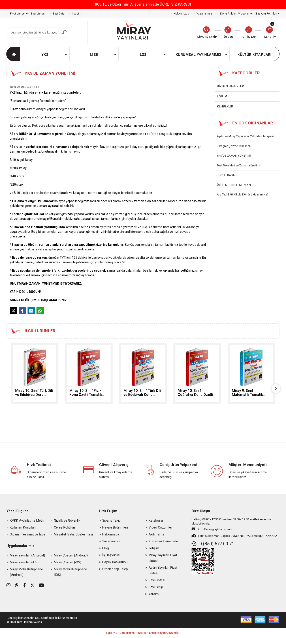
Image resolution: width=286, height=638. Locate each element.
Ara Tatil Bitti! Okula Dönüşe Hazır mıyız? (243, 194)
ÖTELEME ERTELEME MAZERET (237, 185)
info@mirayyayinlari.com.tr (212, 529)
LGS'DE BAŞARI (227, 175)
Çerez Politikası (65, 528)
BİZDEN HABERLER (230, 86)
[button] (249, 32)
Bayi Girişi (156, 587)
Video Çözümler (160, 528)
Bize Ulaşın (201, 511)
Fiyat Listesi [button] (18, 13)
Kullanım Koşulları (23, 528)
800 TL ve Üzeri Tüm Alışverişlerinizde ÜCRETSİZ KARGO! (143, 4)
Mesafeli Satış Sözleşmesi (73, 535)
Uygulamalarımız (20, 546)
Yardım (154, 594)
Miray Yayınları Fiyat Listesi (163, 558)
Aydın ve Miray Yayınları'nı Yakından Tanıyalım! (246, 136)
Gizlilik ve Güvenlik (67, 521)
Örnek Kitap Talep (115, 569)
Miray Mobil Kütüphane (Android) (26, 572)
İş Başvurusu (111, 555)
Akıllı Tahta (156, 535)
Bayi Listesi (38, 13)
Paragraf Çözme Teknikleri (234, 146)
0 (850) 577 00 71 (213, 544)
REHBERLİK (225, 106)
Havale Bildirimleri (115, 528)
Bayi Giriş (58, 13)
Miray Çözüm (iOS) (67, 562)
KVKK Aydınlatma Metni (27, 521)
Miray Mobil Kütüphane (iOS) (70, 572)
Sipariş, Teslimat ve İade (27, 535)
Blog (105, 548)
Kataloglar (156, 521)
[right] (276, 389)
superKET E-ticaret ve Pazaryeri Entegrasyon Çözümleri (143, 633)
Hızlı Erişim (108, 511)
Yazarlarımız (204, 13)
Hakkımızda (181, 13)
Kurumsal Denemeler (164, 541)
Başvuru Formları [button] (267, 13)
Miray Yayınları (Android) (27, 556)
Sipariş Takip (111, 521)
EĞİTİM (222, 96)
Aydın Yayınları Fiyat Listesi (163, 570)
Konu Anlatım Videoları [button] (236, 13)
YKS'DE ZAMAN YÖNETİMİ (234, 155)
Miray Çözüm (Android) (71, 556)
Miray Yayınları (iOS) (24, 562)
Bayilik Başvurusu (115, 562)
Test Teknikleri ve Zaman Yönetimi (238, 165)
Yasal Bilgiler (17, 511)
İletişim (76, 13)
